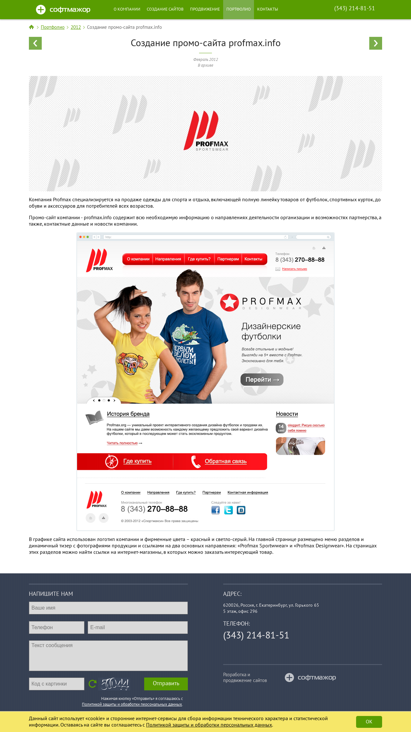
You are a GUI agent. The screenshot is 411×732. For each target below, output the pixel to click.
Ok (369, 722)
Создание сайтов (165, 9)
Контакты (267, 9)
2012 (76, 27)
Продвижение (205, 9)
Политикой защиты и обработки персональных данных (132, 704)
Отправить (166, 683)
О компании (127, 9)
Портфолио (238, 9)
